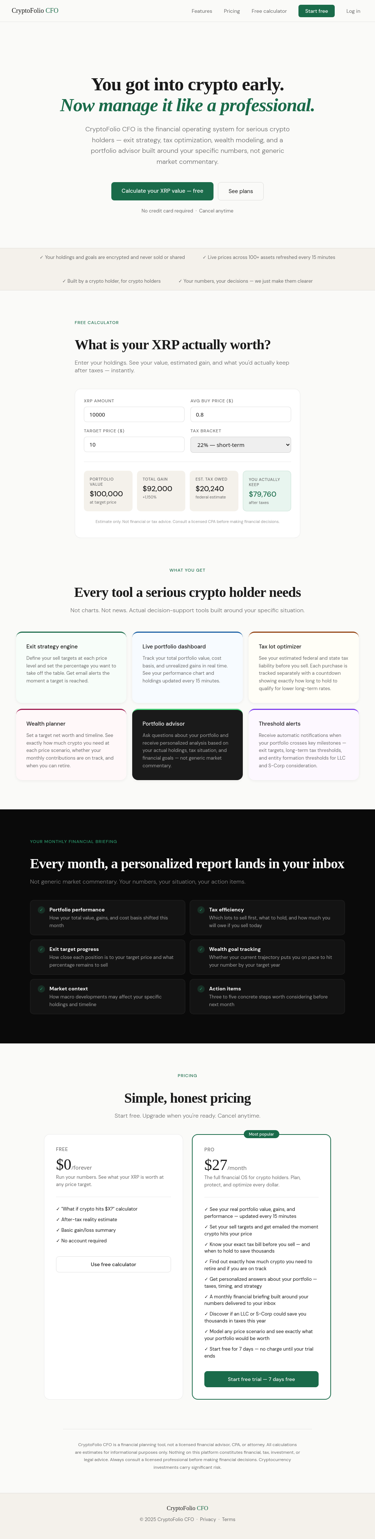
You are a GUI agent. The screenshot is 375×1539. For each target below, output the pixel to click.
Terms (228, 1519)
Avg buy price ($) (211, 401)
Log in (353, 11)
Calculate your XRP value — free (162, 191)
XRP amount (99, 401)
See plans (241, 191)
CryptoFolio (35, 10)
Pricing (232, 11)
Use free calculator (113, 1264)
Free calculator (269, 11)
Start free (316, 11)
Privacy (208, 1519)
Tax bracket (206, 431)
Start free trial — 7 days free (261, 1379)
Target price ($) (104, 431)
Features (202, 11)
